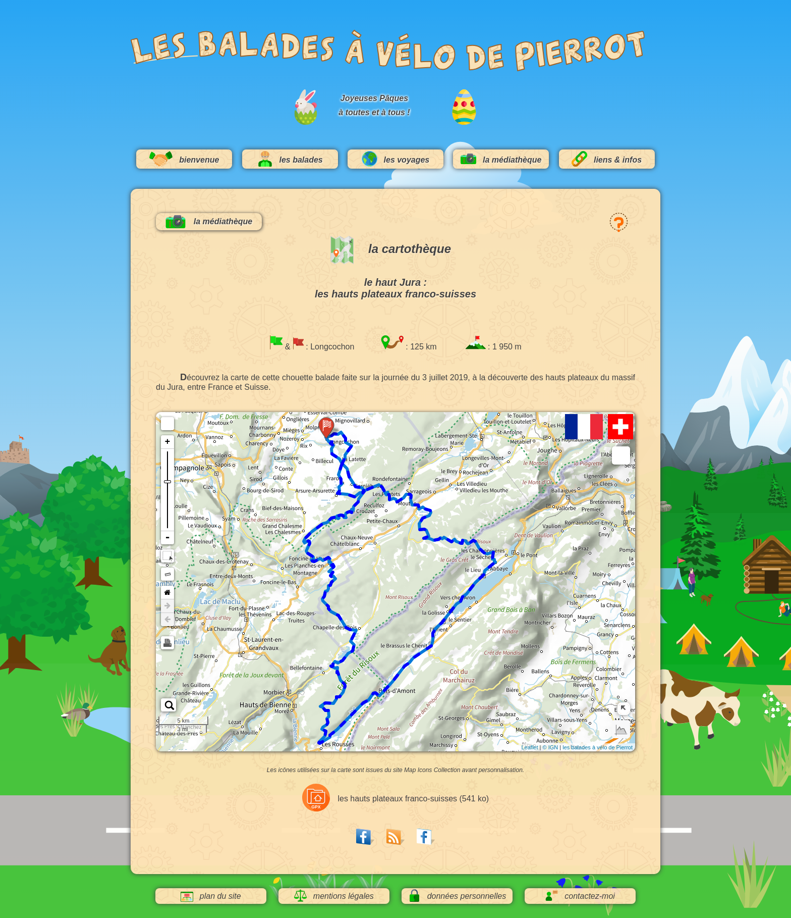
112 (381, 485)
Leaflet (529, 747)
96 (440, 535)
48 (336, 672)
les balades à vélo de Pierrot (597, 747)
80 (449, 608)
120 (349, 446)
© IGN (550, 747)
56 (326, 720)
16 (340, 513)
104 (420, 506)
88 (492, 555)
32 (333, 577)
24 (306, 550)
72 (403, 664)
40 (353, 628)
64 (350, 712)
